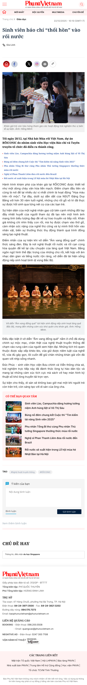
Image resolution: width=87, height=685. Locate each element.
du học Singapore (31, 554)
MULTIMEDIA (58, 12)
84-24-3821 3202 (51, 605)
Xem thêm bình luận (14, 523)
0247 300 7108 (40, 634)
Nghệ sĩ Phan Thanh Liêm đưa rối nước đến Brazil (30, 174)
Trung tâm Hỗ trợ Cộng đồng (45, 665)
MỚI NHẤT (19, 12)
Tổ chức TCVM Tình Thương (43, 670)
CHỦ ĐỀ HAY (15, 543)
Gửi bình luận (69, 511)
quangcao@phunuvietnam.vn (38, 629)
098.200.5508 (34, 624)
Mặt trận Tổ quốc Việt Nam (26, 660)
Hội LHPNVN (49, 660)
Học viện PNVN (70, 665)
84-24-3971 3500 (24, 605)
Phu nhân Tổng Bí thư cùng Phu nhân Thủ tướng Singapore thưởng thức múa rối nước (44, 167)
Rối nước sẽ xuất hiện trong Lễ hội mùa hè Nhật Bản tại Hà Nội (37, 178)
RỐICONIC (45, 472)
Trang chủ (7, 19)
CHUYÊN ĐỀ (78, 12)
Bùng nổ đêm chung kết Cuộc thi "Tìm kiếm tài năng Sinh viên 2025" (39, 161)
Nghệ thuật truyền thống (23, 472)
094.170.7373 (28, 609)
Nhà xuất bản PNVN (17, 665)
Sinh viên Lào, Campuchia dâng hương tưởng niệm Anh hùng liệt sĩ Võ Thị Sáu (44, 155)
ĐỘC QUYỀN (38, 12)
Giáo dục (21, 19)
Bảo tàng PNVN (66, 660)
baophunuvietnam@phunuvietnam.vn (29, 613)
